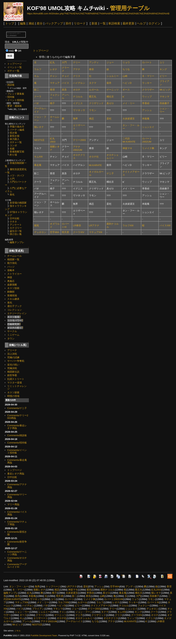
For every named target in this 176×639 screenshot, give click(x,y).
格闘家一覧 (13, 259)
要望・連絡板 (14, 105)
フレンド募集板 (15, 93)
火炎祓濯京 (129, 118)
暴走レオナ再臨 (15, 473)
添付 (68, 23)
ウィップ (147, 96)
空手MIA (54, 232)
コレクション (14, 309)
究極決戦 (12, 368)
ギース (126, 89)
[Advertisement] (101, 37)
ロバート (147, 62)
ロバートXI (153, 602)
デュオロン (40, 232)
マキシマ (164, 96)
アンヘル (27, 621)
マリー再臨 (13, 504)
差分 (40, 23)
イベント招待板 (15, 100)
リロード (80, 23)
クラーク (40, 615)
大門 (64, 62)
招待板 (11, 97)
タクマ (92, 83)
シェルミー (113, 76)
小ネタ (13, 221)
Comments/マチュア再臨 (17, 523)
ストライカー (14, 273)
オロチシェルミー (85, 618)
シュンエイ (148, 127)
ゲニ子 (110, 173)
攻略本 (11, 270)
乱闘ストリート (15, 379)
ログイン (154, 23)
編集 (23, 23)
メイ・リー (129, 103)
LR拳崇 (77, 225)
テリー (76, 62)
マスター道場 (14, 382)
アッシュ (147, 110)
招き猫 (13, 132)
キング (163, 69)
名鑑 (12, 148)
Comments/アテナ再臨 (17, 485)
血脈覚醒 (12, 284)
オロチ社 (94, 156)
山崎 (125, 76)
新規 (94, 23)
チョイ (65, 76)
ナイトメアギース (100, 605)
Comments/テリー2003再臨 (17, 416)
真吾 (64, 89)
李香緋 (145, 103)
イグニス (78, 103)
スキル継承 (13, 299)
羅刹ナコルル (107, 589)
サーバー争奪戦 (15, 361)
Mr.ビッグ (165, 89)
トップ (9, 23)
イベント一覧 (14, 67)
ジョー (110, 62)
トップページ (14, 63)
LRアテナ (94, 225)
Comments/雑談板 (17, 435)
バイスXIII (165, 225)
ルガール (94, 89)
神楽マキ (127, 148)
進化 (12, 194)
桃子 (52, 103)
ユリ (162, 62)
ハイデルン (79, 83)
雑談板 (11, 84)
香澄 (52, 89)
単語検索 (114, 23)
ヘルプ (141, 23)
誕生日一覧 (16, 231)
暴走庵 (37, 165)
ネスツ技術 (13, 288)
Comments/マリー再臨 (17, 496)
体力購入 (14, 139)
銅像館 (11, 291)
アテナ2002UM (49, 621)
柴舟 (109, 83)
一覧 (103, 23)
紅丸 (52, 62)
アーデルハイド (74, 621)
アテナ (76, 69)
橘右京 (110, 96)
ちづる (126, 69)
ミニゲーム (13, 334)
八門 (12, 178)
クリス (76, 76)
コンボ (13, 145)
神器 (9, 277)
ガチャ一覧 (13, 70)
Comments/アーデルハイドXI (17, 565)
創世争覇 (12, 375)
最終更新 (128, 23)
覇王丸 (92, 96)
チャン (53, 76)
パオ (36, 103)
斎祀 (109, 118)
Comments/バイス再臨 (17, 513)
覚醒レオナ (39, 589)
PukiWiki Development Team (44, 635)
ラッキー (147, 83)
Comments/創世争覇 (17, 543)
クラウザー (148, 89)
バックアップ (54, 23)
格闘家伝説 (13, 371)
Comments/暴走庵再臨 (17, 461)
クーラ (37, 96)
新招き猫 (14, 136)
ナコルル (78, 96)
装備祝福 (12, 295)
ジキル (18, 630)
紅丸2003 (156, 589)
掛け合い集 (16, 234)
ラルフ (37, 69)
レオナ (53, 69)
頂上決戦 (12, 353)
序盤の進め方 (17, 126)
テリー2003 (79, 140)
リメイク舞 (148, 148)
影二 (36, 89)
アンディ (94, 62)
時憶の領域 (13, 396)
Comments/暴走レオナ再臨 (17, 426)
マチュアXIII (95, 232)
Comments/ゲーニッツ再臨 (17, 553)
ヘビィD (127, 83)
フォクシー (144, 605)
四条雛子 (164, 103)
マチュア (55, 83)
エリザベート (40, 618)
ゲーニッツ (113, 89)
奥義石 (11, 281)
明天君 (65, 232)
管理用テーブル (130, 8)
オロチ (76, 89)
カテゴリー (16, 227)
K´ (124, 96)
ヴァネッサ (79, 110)
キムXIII (38, 156)
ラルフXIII (128, 225)
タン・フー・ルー (18, 586)
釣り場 (13, 154)
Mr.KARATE (95, 165)
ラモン (92, 110)
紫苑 (36, 225)
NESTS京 (39, 140)
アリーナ (12, 350)
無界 (75, 118)
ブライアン (38, 608)
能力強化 (12, 263)
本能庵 (145, 118)
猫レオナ (39, 127)
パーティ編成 (17, 129)
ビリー (163, 76)
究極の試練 (13, 357)
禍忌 (91, 118)
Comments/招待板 (17, 442)
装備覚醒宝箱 (17, 151)
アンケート (16, 224)
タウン (11, 338)
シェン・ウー (22, 611)
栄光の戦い (13, 364)
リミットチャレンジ (17, 387)
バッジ (11, 266)
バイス (65, 83)
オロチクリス (111, 618)
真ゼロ (110, 103)
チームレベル (14, 255)
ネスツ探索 (13, 392)
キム (36, 76)
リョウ (126, 62)
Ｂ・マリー (148, 76)
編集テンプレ (17, 242)
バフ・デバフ (17, 175)
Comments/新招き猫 (17, 533)
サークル (12, 331)
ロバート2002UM (113, 599)
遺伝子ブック (14, 306)
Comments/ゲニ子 (17, 408)
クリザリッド (96, 103)
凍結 (31, 23)
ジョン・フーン (83, 611)
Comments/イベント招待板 (17, 451)
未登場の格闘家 (18, 202)
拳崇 (91, 69)
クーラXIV (78, 232)
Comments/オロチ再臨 (17, 559)
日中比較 (14, 218)
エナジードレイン (17, 313)
